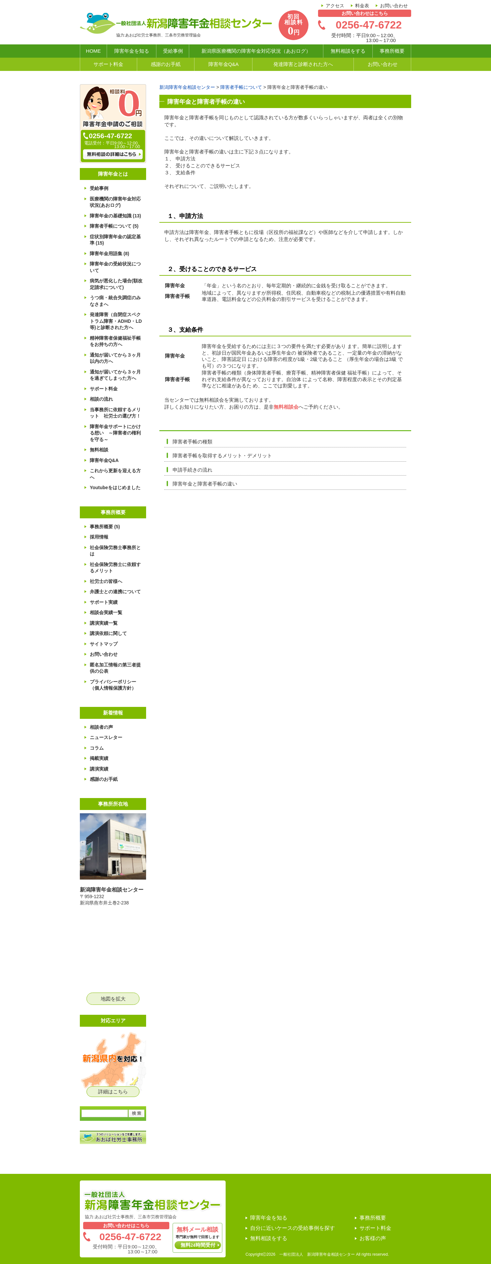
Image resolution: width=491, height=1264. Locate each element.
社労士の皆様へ (104, 581)
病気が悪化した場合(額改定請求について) (114, 284)
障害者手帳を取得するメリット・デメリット (222, 455)
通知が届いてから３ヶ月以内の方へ (113, 358)
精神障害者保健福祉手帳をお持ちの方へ (113, 341)
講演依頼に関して (107, 633)
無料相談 (97, 449)
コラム (95, 748)
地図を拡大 (113, 999)
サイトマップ (102, 644)
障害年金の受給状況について (113, 267)
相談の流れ (100, 399)
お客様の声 (372, 1238)
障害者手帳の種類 (192, 441)
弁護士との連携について (113, 591)
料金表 (362, 5)
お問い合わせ (394, 5)
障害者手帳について (112, 226)
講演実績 (97, 769)
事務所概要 (392, 51)
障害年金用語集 (108, 253)
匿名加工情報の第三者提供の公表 (113, 668)
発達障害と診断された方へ (303, 64)
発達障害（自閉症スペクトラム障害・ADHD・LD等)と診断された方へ (114, 321)
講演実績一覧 (102, 623)
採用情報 (97, 537)
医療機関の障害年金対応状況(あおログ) (113, 202)
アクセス (335, 5)
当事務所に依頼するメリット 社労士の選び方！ (113, 413)
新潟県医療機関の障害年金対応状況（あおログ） (256, 51)
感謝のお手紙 (166, 64)
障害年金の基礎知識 (114, 215)
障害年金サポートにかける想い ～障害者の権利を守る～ (113, 433)
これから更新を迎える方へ (113, 474)
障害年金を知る (131, 51)
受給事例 (173, 51)
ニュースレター (104, 737)
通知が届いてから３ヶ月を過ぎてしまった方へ (113, 375)
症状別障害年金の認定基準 (113, 240)
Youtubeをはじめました (113, 487)
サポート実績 (102, 602)
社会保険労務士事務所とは (113, 551)
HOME (93, 51)
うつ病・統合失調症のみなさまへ (113, 301)
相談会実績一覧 (104, 612)
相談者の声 (100, 727)
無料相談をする (348, 51)
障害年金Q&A (223, 64)
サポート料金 (108, 64)
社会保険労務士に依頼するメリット (113, 568)
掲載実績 (97, 758)
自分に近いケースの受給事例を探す (292, 1228)
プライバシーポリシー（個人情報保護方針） (111, 685)
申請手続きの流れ (192, 470)
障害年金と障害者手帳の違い (205, 484)
